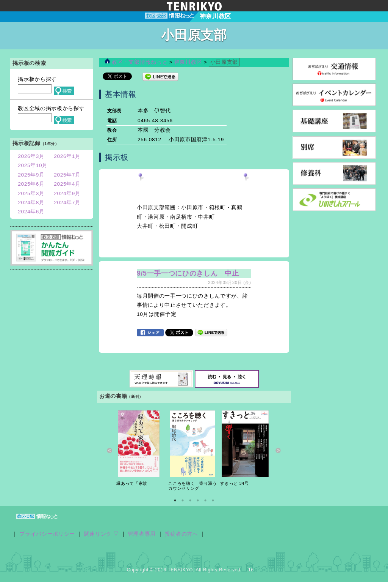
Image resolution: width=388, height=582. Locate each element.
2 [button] (182, 500)
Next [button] (278, 450)
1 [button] (175, 500)
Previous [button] (110, 450)
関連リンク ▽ (101, 534)
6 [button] (213, 500)
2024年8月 (31, 202)
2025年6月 (31, 184)
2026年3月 (31, 156)
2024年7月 (67, 202)
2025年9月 (31, 175)
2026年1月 (67, 156)
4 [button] (198, 500)
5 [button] (205, 500)
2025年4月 (67, 184)
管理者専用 (142, 534)
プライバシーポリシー (47, 534)
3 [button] (190, 500)
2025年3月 (31, 193)
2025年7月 (67, 175)
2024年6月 (31, 212)
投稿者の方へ (181, 534)
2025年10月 (33, 165)
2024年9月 (67, 193)
